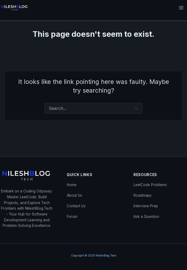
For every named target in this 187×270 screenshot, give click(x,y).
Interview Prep (145, 206)
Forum (72, 216)
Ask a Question (146, 216)
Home (72, 185)
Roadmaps (142, 195)
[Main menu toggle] (181, 8)
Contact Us (76, 206)
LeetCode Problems (150, 185)
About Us (74, 195)
